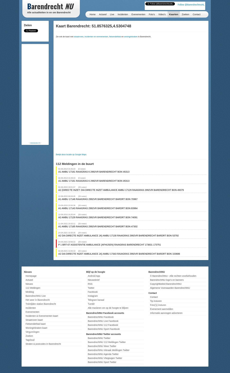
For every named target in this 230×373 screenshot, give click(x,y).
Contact (196, 14)
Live (112, 14)
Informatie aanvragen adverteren (166, 313)
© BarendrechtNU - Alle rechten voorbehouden (173, 276)
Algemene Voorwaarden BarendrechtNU (170, 288)
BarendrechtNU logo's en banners (167, 280)
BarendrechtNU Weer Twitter (102, 346)
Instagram (93, 296)
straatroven (79, 37)
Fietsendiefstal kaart (36, 324)
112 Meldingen (33, 288)
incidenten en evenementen (96, 37)
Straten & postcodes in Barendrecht (43, 344)
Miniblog (30, 292)
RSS (90, 284)
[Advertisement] (35, 93)
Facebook (93, 292)
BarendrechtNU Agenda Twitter (103, 354)
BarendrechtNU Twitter (99, 338)
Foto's (152, 14)
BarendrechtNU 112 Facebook (103, 325)
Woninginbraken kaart (36, 328)
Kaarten (173, 14)
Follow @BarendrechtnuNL (191, 4)
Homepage (31, 276)
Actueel (103, 14)
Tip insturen (156, 301)
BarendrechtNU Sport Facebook (104, 329)
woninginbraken (131, 37)
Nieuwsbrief (94, 280)
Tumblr (91, 304)
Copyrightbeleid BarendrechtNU (166, 284)
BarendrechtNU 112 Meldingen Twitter (107, 342)
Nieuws (29, 284)
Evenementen (138, 14)
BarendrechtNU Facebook (101, 317)
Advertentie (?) (35, 143)
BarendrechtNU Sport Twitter (102, 362)
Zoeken (185, 14)
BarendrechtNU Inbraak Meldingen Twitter (108, 350)
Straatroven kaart (34, 320)
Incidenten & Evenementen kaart (42, 316)
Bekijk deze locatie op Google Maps (71, 154)
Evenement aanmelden (161, 309)
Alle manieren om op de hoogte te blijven (108, 308)
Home (93, 14)
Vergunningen (32, 332)
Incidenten (123, 14)
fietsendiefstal (115, 37)
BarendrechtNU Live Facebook (103, 321)
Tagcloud (30, 340)
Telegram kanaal (96, 300)
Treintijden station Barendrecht (41, 304)
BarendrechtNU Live (36, 296)
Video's (161, 14)
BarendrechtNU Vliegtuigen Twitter (105, 358)
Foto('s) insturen (158, 305)
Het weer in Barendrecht (38, 300)
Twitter (91, 288)
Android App (94, 276)
